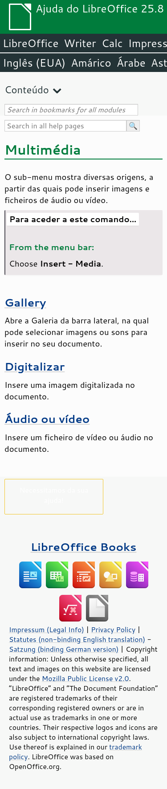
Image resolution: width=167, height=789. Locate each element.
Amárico (91, 62)
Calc (112, 43)
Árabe (131, 62)
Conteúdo (26, 89)
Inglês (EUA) (34, 62)
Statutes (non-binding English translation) (77, 639)
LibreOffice (30, 43)
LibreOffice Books (84, 546)
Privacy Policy (113, 629)
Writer (80, 43)
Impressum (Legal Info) (46, 629)
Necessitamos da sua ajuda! (53, 495)
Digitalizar (34, 366)
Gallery (25, 302)
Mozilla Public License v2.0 (85, 678)
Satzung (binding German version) (64, 649)
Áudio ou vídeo (47, 418)
